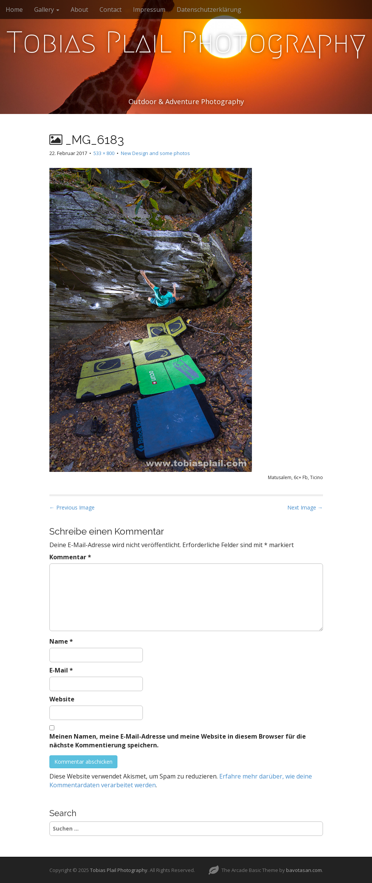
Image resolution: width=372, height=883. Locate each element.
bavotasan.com (304, 870)
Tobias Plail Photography (186, 42)
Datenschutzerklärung (209, 9)
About (79, 9)
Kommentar (70, 557)
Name (61, 641)
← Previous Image (72, 507)
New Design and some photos (155, 153)
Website (61, 699)
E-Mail (61, 670)
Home (14, 9)
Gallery (46, 9)
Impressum (149, 9)
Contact (111, 9)
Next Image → (305, 507)
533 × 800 (103, 153)
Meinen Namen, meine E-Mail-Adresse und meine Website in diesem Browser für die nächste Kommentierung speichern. (177, 740)
